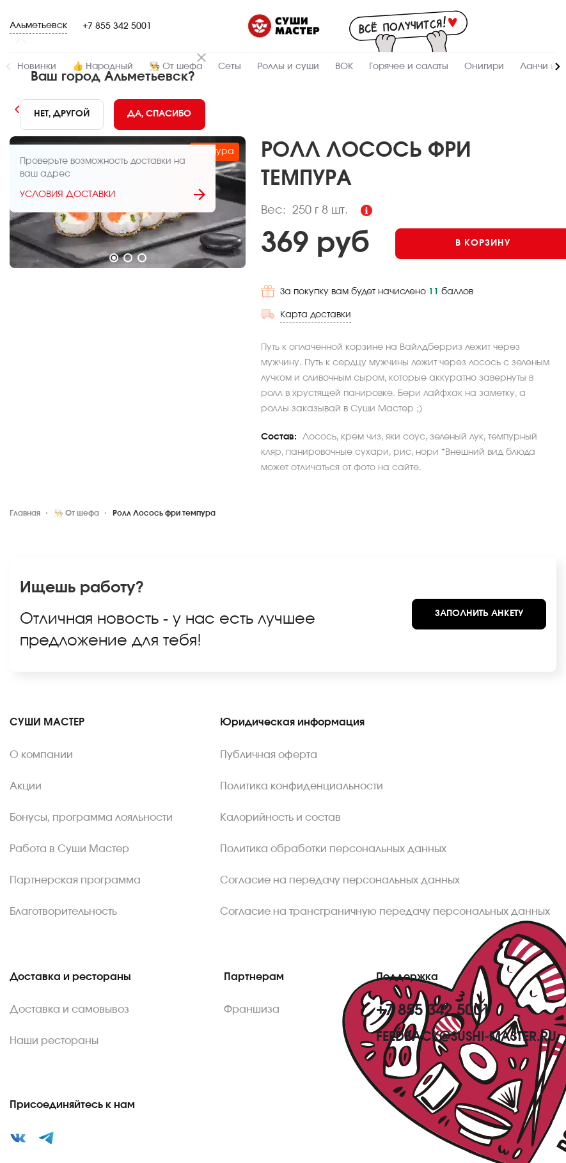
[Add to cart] (458, 215)
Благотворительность (63, 860)
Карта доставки (520, 262)
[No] (62, 114)
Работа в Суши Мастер (69, 797)
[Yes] (160, 114)
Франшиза (251, 958)
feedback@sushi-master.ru (466, 985)
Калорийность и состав (280, 766)
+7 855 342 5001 (117, 26)
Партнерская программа (75, 828)
